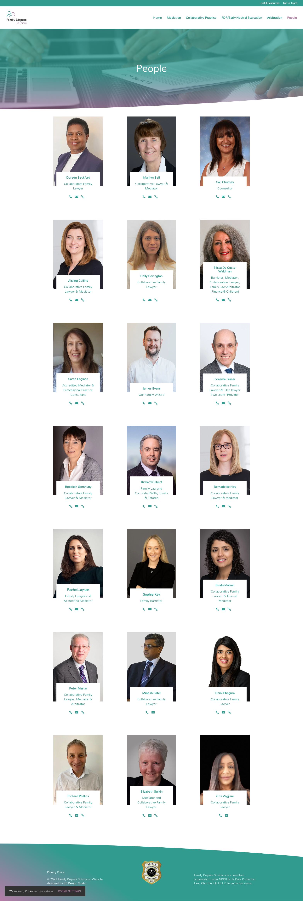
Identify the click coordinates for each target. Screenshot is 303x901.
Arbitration (274, 18)
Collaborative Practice (201, 18)
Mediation (174, 18)
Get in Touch (290, 4)
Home (157, 18)
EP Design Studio (75, 883)
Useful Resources (269, 4)
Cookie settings (69, 891)
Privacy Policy (56, 872)
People (292, 18)
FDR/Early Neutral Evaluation (241, 18)
